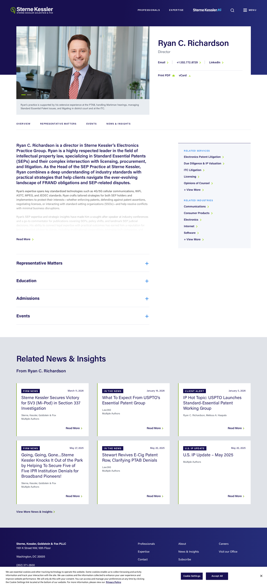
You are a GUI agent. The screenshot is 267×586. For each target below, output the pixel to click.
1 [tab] (23, 94)
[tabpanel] (83, 62)
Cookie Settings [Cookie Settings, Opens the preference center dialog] (191, 576)
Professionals (149, 10)
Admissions (27, 299)
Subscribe (184, 559)
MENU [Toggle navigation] (252, 10)
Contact (143, 559)
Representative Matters (58, 124)
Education (26, 281)
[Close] (261, 576)
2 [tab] (29, 94)
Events (91, 124)
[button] (25, 239)
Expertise (176, 10)
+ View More (194, 190)
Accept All (217, 576)
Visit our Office (228, 551)
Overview (23, 124)
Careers (224, 544)
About (182, 544)
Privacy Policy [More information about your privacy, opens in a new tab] (113, 582)
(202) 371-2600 (25, 565)
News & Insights (118, 124)
